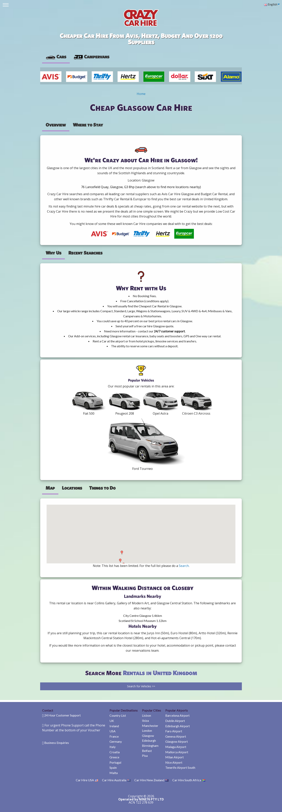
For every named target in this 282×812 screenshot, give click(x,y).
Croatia (114, 752)
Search (184, 566)
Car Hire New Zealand (151, 780)
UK (111, 721)
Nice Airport (173, 762)
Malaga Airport (175, 747)
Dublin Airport (175, 721)
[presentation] (91, 57)
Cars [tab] (56, 56)
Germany (115, 741)
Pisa (145, 755)
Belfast (147, 750)
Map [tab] (50, 488)
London (147, 730)
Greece (114, 757)
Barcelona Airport (177, 715)
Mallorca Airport (176, 752)
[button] (120, 561)
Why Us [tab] (53, 252)
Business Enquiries (56, 742)
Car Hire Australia (116, 780)
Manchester (150, 725)
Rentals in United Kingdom (160, 672)
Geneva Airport (175, 736)
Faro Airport (173, 731)
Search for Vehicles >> (141, 686)
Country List (117, 715)
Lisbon (146, 715)
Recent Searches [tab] (85, 252)
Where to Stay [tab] (88, 124)
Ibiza (145, 720)
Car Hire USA (87, 780)
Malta (113, 773)
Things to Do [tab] (102, 488)
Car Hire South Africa (188, 780)
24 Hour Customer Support (62, 715)
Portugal (115, 762)
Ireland (114, 726)
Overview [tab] (56, 124)
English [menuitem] (270, 4)
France (114, 736)
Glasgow (148, 735)
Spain (113, 767)
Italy (112, 747)
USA (112, 731)
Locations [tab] (72, 488)
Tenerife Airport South (180, 767)
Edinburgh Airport (177, 726)
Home (141, 94)
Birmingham (150, 745)
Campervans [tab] (91, 56)
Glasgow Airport (176, 741)
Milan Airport (174, 757)
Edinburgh (149, 740)
